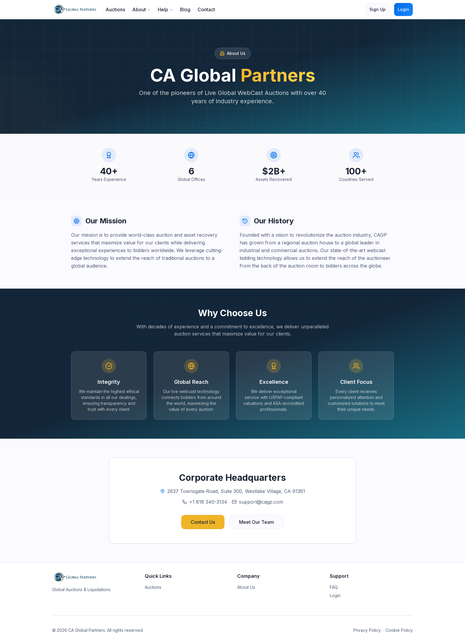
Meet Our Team (256, 522)
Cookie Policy (399, 630)
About (141, 9)
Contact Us (203, 522)
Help (165, 9)
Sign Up (378, 9)
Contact (206, 9)
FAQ (334, 587)
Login (403, 9)
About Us (246, 587)
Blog (185, 9)
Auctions (115, 9)
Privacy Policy (367, 630)
